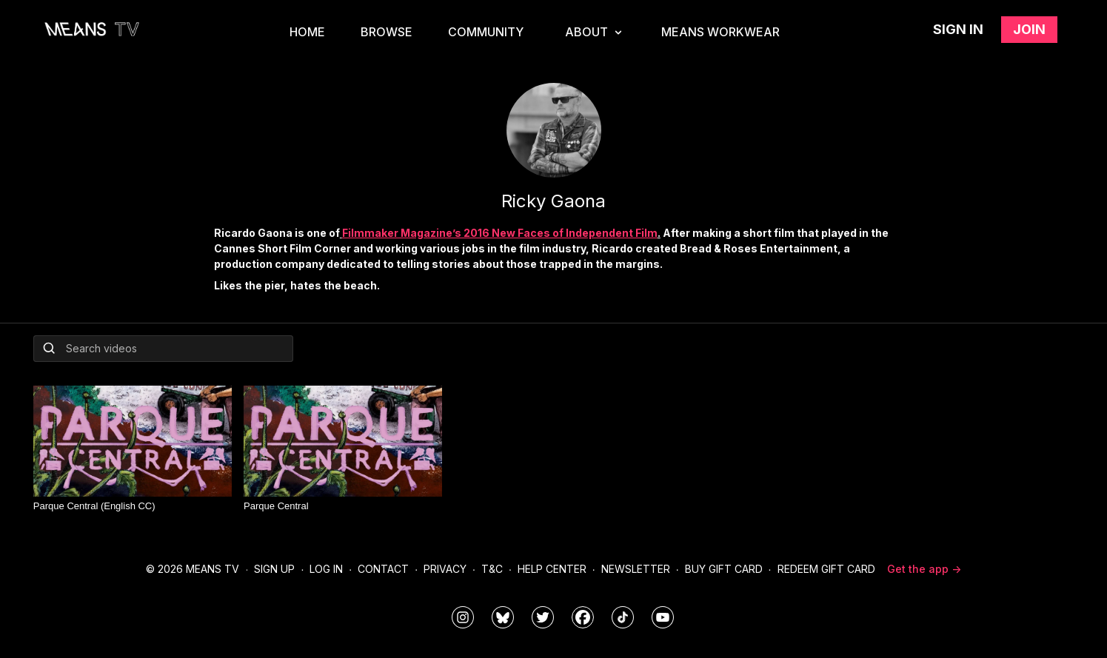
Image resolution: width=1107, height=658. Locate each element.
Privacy (445, 569)
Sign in (958, 29)
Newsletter (635, 569)
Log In (326, 569)
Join (1029, 29)
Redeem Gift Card (826, 569)
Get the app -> (924, 569)
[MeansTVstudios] (503, 617)
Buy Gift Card (724, 569)
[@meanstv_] (623, 617)
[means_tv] (463, 617)
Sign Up (274, 569)
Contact (383, 569)
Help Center (552, 569)
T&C (492, 569)
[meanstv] (583, 617)
